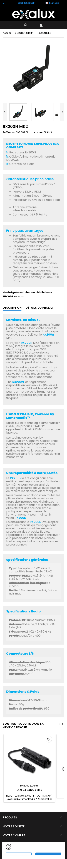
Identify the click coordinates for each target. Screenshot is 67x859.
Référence (9, 132)
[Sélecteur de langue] (54, 3)
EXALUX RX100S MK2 (29, 790)
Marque (38, 132)
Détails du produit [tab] (40, 308)
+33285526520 (26, 2)
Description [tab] (12, 308)
